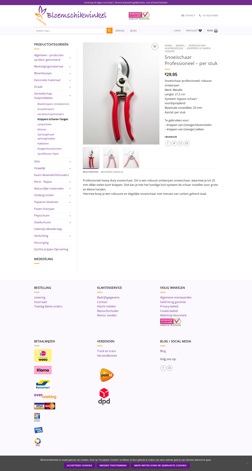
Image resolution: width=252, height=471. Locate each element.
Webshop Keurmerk (173, 315)
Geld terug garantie (173, 302)
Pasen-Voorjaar (44, 209)
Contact (102, 302)
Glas (37, 161)
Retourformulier (108, 311)
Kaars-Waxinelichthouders (51, 175)
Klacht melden (106, 306)
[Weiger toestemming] (247, 464)
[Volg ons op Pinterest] (170, 368)
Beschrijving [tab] (91, 171)
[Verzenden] (110, 31)
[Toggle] (70, 58)
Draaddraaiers (45, 109)
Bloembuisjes (43, 73)
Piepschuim (42, 215)
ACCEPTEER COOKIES (79, 465)
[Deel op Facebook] (168, 143)
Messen (42, 129)
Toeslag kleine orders (48, 306)
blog (133, 30)
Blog (163, 351)
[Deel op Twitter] (174, 143)
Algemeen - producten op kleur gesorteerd (49, 57)
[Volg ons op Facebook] (163, 368)
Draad (38, 87)
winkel (119, 30)
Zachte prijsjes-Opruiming (51, 249)
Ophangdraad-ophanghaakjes (46, 136)
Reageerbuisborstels (49, 148)
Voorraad (40, 302)
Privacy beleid (169, 306)
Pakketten (43, 143)
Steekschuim (42, 222)
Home (168, 45)
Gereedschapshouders (50, 114)
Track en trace (106, 351)
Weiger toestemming (113, 465)
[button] (177, 30)
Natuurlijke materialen (49, 188)
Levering (39, 297)
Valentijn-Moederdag (48, 229)
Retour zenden (107, 315)
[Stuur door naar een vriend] (180, 143)
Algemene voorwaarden (176, 297)
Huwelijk (39, 168)
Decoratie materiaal (47, 80)
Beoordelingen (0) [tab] (112, 171)
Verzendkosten (107, 355)
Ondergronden (44, 195)
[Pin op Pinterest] (187, 143)
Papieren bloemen (46, 202)
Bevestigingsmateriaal (48, 66)
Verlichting (41, 236)
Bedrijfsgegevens (108, 297)
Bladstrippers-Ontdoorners (53, 104)
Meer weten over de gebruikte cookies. (160, 465)
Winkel (180, 45)
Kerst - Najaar (43, 182)
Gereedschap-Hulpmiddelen (43, 96)
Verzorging (41, 243)
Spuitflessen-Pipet (48, 153)
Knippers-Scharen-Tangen (52, 119)
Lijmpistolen (44, 124)
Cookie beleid (169, 311)
